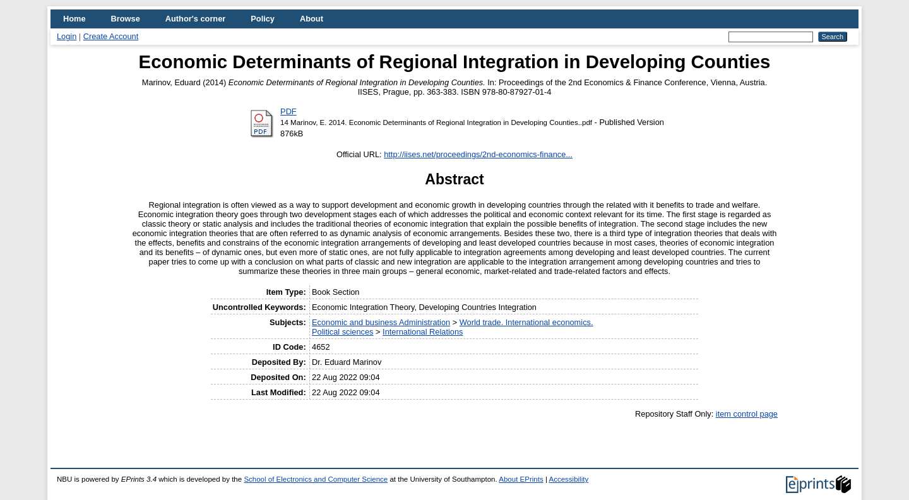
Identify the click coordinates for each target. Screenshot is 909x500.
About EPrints (521, 479)
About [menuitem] (311, 18)
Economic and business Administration (381, 322)
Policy (263, 18)
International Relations (423, 331)
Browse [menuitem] (125, 18)
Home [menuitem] (74, 18)
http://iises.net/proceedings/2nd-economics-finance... (478, 154)
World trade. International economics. (526, 322)
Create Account (111, 36)
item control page (747, 414)
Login (66, 36)
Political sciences (342, 331)
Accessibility (568, 479)
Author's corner (195, 18)
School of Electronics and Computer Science (316, 479)
